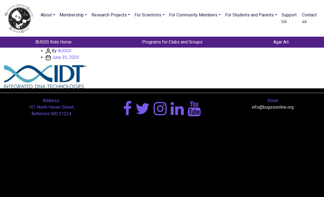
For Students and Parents (249, 15)
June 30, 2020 (65, 57)
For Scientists (147, 15)
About (46, 15)
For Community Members (193, 15)
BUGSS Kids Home (53, 42)
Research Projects (109, 15)
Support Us (289, 18)
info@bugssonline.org (273, 107)
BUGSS (64, 50)
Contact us (309, 18)
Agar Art (281, 42)
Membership (71, 15)
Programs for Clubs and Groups (172, 42)
